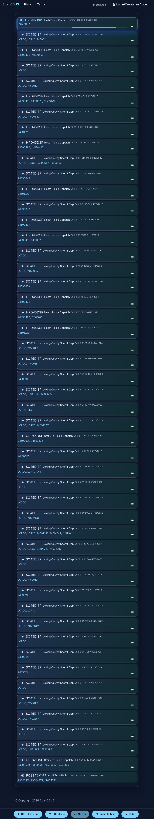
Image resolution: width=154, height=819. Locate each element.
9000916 (24, 780)
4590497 (24, 101)
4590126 (24, 656)
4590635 (24, 440)
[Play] (21, 35)
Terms (41, 4)
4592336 (24, 456)
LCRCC (22, 39)
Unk (30, 409)
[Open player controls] (56, 814)
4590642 (34, 116)
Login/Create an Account (131, 4)
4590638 (24, 764)
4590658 (34, 270)
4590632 (37, 440)
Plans (28, 4)
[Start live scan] (28, 814)
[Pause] (21, 20)
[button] (77, 23)
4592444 (34, 394)
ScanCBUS (11, 4)
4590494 (24, 54)
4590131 (42, 39)
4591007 (25, 23)
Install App (99, 4)
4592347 (43, 425)
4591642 (56, 533)
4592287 (43, 548)
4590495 (38, 54)
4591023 (37, 101)
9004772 (37, 780)
